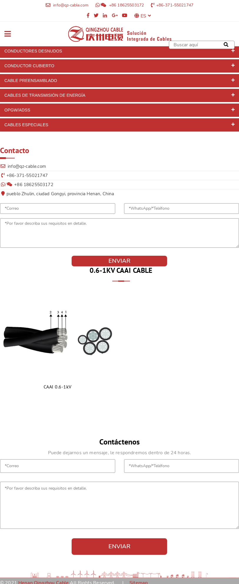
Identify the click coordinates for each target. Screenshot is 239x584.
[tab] (119, 51)
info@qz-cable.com (70, 5)
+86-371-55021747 (175, 5)
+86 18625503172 (126, 5)
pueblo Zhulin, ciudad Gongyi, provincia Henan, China (60, 194)
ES (146, 16)
